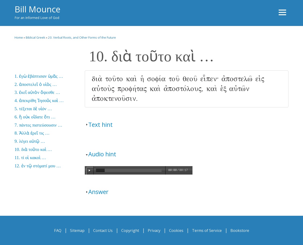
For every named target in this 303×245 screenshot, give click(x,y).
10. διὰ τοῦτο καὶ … (33, 149)
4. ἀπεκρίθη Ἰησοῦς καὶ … (39, 100)
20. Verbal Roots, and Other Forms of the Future (82, 37)
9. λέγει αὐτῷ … (30, 141)
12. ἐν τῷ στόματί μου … (38, 165)
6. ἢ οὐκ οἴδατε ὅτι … (35, 116)
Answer (98, 192)
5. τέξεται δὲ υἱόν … (33, 108)
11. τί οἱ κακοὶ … (30, 157)
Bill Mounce (37, 9)
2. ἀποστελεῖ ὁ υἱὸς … (36, 84)
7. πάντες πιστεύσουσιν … (38, 125)
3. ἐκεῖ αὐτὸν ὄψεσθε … (37, 92)
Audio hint (102, 154)
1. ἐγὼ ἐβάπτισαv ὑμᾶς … (39, 76)
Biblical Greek (35, 37)
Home (19, 37)
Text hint (100, 124)
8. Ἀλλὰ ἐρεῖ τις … (32, 133)
